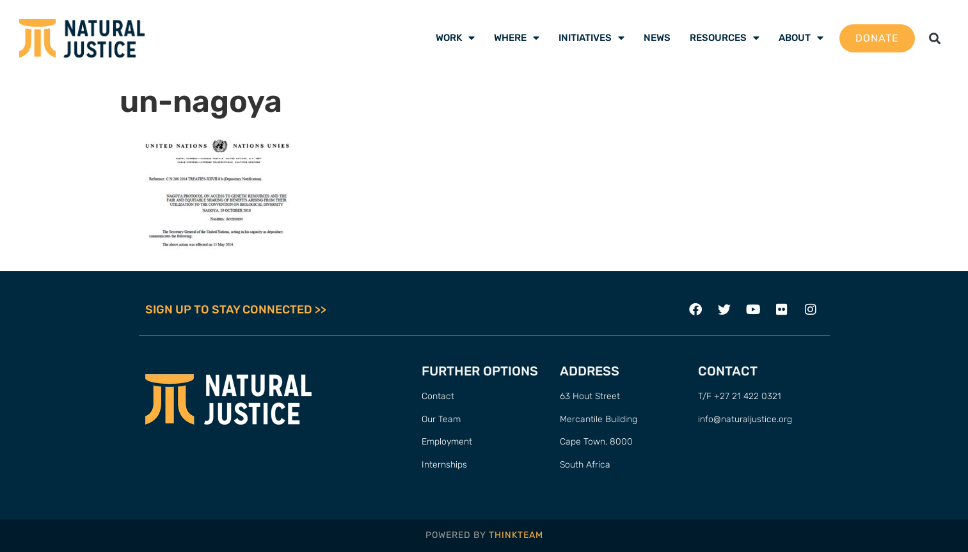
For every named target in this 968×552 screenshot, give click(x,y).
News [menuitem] (657, 37)
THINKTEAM (516, 535)
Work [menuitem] (455, 37)
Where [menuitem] (516, 37)
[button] (935, 38)
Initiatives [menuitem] (591, 37)
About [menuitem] (801, 37)
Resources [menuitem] (724, 37)
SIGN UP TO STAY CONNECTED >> (235, 310)
